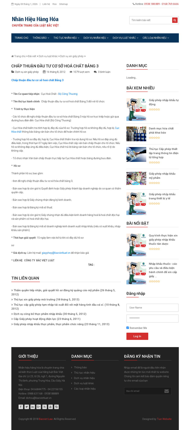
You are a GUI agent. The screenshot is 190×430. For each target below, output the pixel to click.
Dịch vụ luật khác (125, 37)
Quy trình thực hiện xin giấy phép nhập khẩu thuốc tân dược (163, 239)
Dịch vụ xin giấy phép (72, 56)
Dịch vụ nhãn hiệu (96, 37)
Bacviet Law (46, 419)
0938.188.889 (152, 4)
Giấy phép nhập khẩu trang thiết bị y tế (162, 196)
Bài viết (32, 56)
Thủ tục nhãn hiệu (66, 37)
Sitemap (63, 4)
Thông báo (41, 37)
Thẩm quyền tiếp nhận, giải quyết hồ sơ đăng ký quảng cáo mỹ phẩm (56, 290)
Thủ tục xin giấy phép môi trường (34, 299)
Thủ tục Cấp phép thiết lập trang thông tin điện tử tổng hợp (163, 153)
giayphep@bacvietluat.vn (56, 252)
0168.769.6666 (170, 4)
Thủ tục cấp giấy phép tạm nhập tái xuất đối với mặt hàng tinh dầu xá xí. (59, 304)
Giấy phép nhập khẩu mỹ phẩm (162, 175)
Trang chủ (21, 37)
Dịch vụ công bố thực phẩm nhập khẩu (38, 314)
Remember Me (136, 328)
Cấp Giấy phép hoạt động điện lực (35, 319)
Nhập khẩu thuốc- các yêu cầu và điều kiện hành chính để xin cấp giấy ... (163, 270)
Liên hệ (46, 4)
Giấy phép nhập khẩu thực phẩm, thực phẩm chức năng (49, 324)
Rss (55, 4)
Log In (137, 336)
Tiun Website (164, 419)
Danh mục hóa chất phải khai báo (161, 130)
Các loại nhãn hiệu (156, 37)
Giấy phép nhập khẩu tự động (164, 102)
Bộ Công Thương (67, 93)
